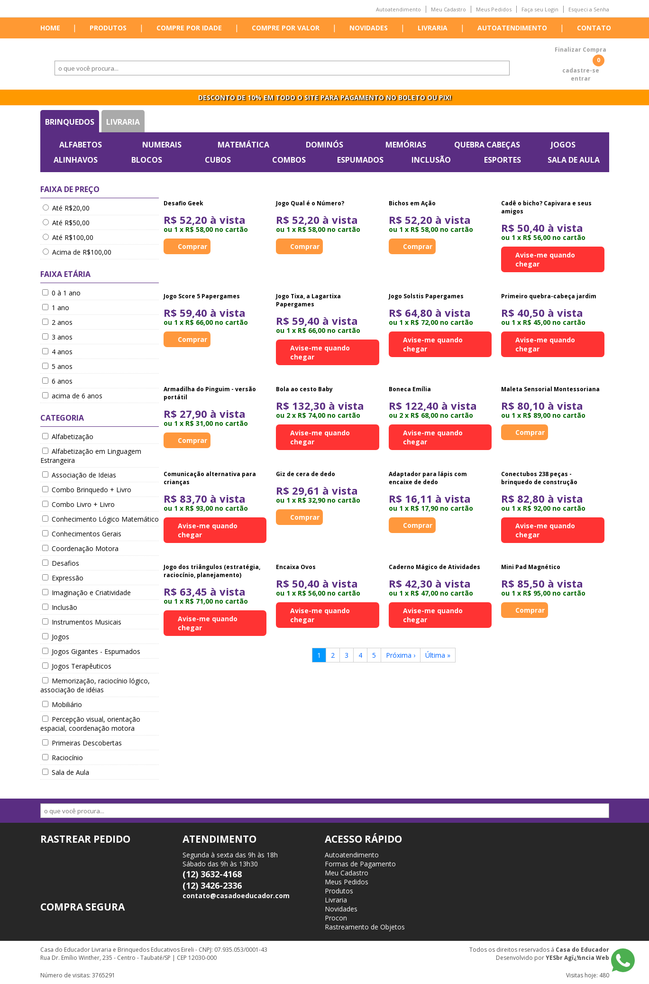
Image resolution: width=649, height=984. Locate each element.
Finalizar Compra (580, 50)
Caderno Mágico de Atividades (434, 567)
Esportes (502, 160)
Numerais (162, 144)
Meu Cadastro (448, 9)
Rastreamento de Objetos (365, 926)
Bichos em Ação (412, 203)
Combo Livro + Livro (78, 504)
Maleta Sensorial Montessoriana (550, 389)
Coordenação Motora (80, 548)
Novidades (368, 27)
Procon (336, 917)
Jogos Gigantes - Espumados (91, 651)
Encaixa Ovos (296, 567)
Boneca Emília (410, 389)
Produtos (108, 27)
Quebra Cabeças (487, 144)
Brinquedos (69, 122)
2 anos (57, 322)
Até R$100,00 (68, 237)
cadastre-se (580, 70)
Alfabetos (80, 144)
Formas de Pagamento (360, 863)
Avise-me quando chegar (545, 259)
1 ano (55, 307)
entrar (581, 78)
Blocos (146, 160)
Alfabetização (67, 436)
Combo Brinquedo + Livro (86, 489)
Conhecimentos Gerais (81, 533)
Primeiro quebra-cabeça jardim (548, 296)
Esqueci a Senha (588, 9)
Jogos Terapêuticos (76, 666)
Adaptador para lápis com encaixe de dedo (428, 478)
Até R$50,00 (66, 222)
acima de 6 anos (72, 395)
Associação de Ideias (79, 474)
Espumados (360, 160)
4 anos (57, 351)
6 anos (57, 381)
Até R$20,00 (66, 207)
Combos (289, 160)
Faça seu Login (539, 9)
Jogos (563, 144)
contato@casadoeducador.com (236, 895)
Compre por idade (189, 27)
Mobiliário (62, 704)
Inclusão (431, 160)
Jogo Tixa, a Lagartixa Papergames (308, 300)
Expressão (62, 577)
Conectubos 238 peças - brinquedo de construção (539, 478)
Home (50, 27)
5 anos (57, 366)
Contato (594, 27)
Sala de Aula (574, 160)
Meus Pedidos (494, 9)
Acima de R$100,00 (77, 252)
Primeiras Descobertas (82, 742)
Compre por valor (286, 27)
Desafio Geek (183, 203)
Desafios (60, 563)
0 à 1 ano (61, 292)
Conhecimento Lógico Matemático (100, 519)
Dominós (324, 144)
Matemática (243, 144)
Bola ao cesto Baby (304, 389)
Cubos (218, 160)
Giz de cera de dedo (305, 474)
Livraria (433, 27)
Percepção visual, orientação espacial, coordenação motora (90, 724)
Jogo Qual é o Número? (310, 203)
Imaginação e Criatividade (86, 592)
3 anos (57, 336)
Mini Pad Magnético (530, 567)
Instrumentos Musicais (81, 621)
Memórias (405, 144)
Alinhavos (76, 160)
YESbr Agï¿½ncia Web (577, 958)
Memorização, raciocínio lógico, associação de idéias (95, 685)
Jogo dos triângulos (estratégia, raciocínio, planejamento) (212, 571)
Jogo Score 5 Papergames (202, 296)
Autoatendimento (398, 9)
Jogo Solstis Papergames (426, 296)
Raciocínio (62, 757)
